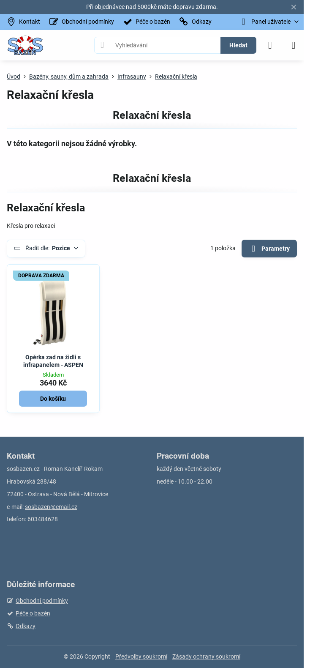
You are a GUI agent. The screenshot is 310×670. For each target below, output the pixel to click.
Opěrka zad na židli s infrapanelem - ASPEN (53, 361)
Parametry (269, 248)
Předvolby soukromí (141, 656)
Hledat (238, 45)
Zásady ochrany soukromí (206, 656)
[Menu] (293, 45)
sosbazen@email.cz (51, 506)
